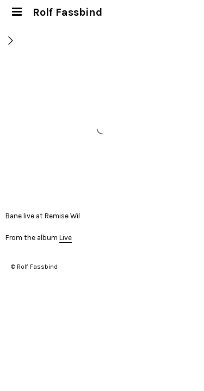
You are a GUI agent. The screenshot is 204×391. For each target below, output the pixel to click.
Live (65, 238)
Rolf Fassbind (67, 12)
